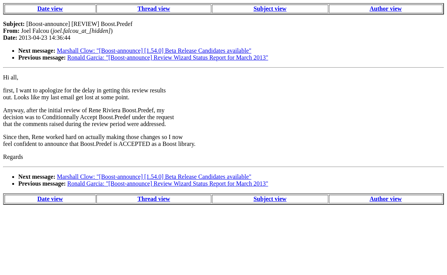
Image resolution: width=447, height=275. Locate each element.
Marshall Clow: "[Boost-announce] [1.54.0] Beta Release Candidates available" (154, 50)
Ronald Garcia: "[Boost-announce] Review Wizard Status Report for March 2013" (167, 57)
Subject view (270, 8)
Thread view (154, 8)
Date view (50, 8)
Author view (386, 8)
